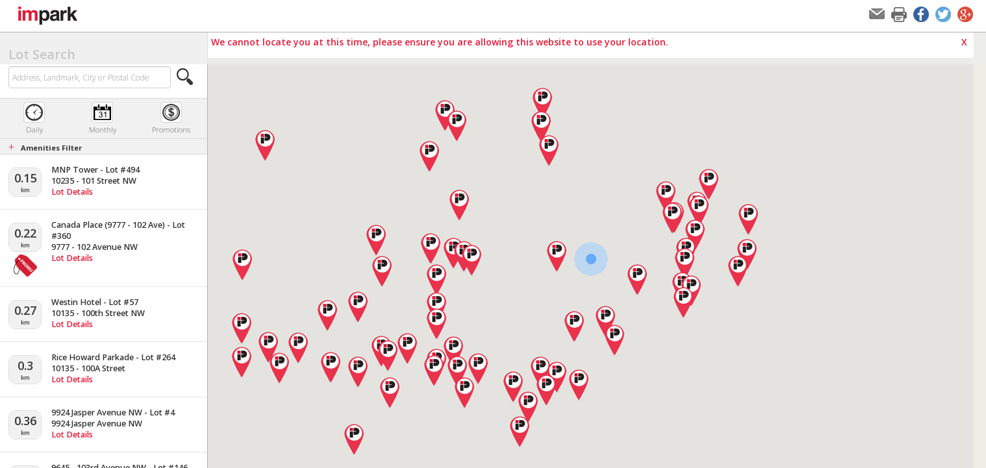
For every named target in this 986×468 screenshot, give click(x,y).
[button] (185, 76)
